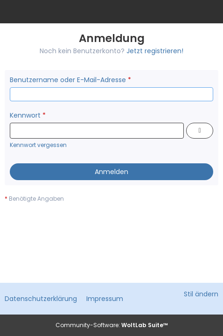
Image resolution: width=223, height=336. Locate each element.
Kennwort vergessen (38, 145)
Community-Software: (112, 325)
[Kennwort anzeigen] (199, 131)
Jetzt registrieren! (154, 51)
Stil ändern (201, 294)
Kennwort (25, 115)
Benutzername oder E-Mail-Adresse (68, 79)
